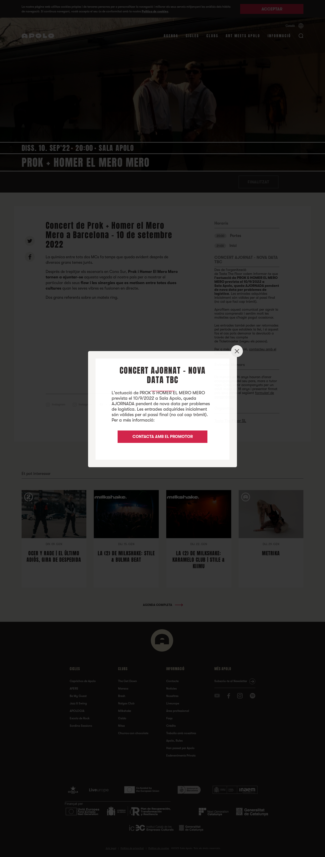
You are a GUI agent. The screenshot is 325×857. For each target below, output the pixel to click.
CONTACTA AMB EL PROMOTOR (162, 436)
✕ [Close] (237, 351)
